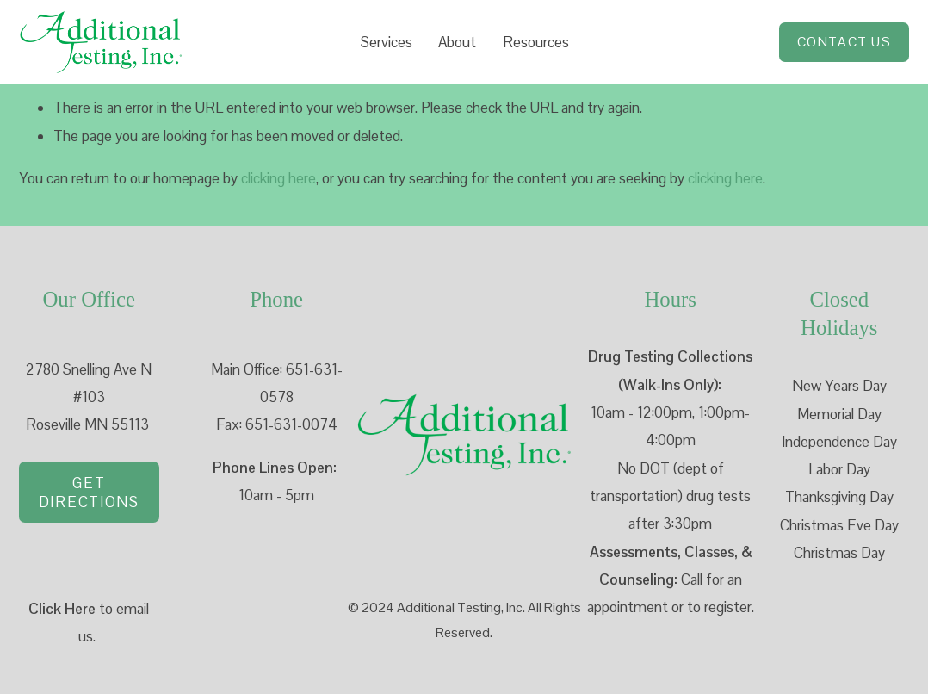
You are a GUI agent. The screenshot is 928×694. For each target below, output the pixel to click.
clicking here (278, 178)
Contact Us (844, 42)
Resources (536, 42)
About (457, 42)
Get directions (89, 492)
